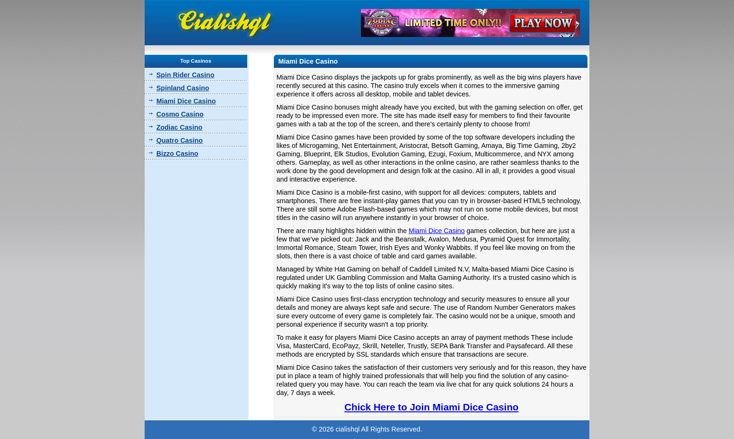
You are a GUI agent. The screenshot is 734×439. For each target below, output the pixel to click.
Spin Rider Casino (185, 75)
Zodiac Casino (179, 127)
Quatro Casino (179, 140)
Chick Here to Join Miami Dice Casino (432, 407)
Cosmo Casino (180, 114)
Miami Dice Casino (186, 101)
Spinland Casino (182, 88)
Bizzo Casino (177, 153)
